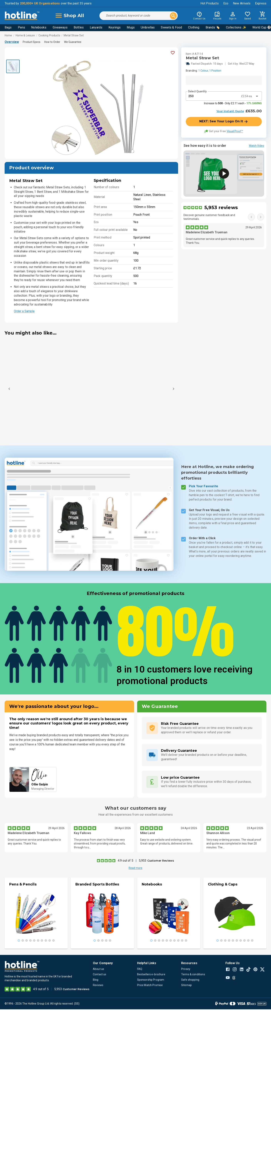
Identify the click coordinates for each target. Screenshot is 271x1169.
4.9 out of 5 (125, 860)
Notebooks (38, 27)
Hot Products (209, 3)
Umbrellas (148, 27)
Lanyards (96, 27)
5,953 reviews (221, 207)
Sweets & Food (171, 27)
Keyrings (114, 27)
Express (260, 3)
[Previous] (9, 388)
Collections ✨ (236, 27)
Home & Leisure (25, 35)
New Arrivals (241, 3)
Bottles (79, 27)
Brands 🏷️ (213, 27)
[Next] (173, 388)
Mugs (131, 27)
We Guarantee (72, 41)
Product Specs (31, 41)
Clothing (193, 27)
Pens (21, 27)
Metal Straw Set (74, 35)
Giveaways (60, 27)
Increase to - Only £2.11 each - (233, 103)
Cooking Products (49, 35)
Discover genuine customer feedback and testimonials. (209, 217)
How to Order (52, 41)
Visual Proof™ (235, 131)
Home (8, 35)
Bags (8, 27)
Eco (225, 3)
